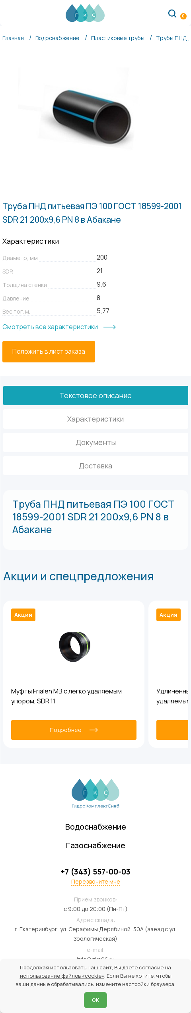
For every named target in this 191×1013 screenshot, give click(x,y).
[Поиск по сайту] (172, 13)
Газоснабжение (95, 845)
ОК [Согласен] (95, 999)
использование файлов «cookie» (62, 975)
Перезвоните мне (95, 881)
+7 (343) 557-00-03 (95, 871)
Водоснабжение (95, 826)
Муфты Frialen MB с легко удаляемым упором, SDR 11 (66, 696)
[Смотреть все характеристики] (59, 327)
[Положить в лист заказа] (48, 351)
